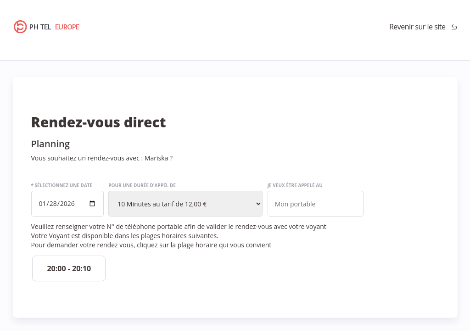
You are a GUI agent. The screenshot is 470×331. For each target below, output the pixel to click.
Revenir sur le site (417, 26)
